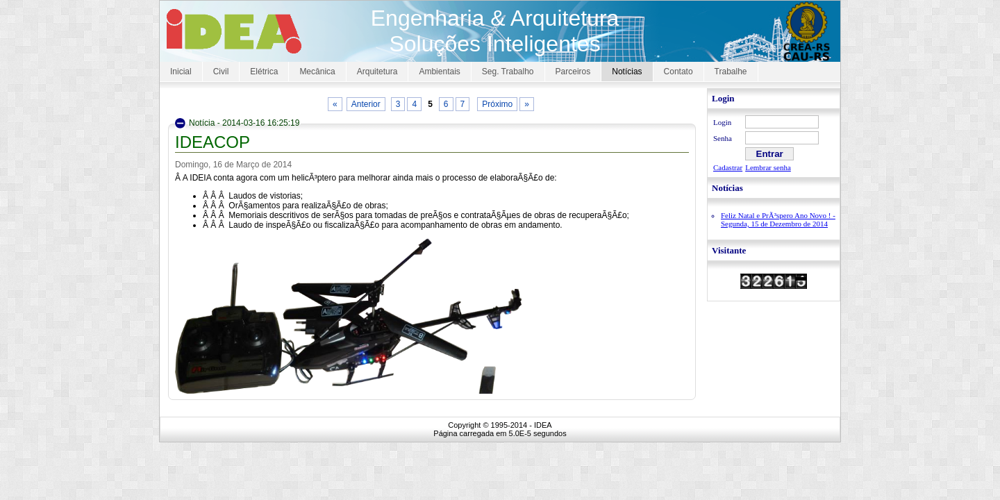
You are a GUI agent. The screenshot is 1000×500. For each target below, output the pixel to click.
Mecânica (317, 71)
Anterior (366, 104)
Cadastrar (727, 167)
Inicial (181, 71)
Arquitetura (377, 71)
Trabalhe (731, 71)
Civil (221, 71)
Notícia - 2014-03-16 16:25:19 (244, 123)
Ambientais (439, 71)
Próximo (497, 104)
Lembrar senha (768, 167)
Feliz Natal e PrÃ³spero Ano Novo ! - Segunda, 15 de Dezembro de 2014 (778, 219)
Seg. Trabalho (508, 71)
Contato (678, 71)
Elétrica (264, 71)
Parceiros (573, 71)
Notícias (627, 71)
